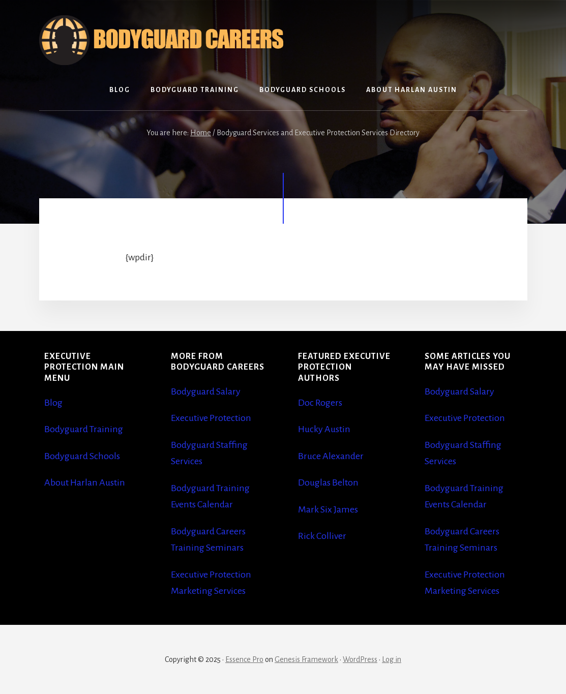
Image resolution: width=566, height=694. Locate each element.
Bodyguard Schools (82, 456)
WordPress (360, 659)
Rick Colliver (322, 536)
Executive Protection (211, 418)
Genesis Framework (306, 659)
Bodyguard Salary (206, 391)
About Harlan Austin (84, 482)
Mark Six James (328, 509)
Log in (391, 659)
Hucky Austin (324, 429)
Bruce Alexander (331, 456)
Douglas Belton (328, 482)
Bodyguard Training (83, 429)
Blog (53, 403)
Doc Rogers (320, 403)
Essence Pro (244, 659)
